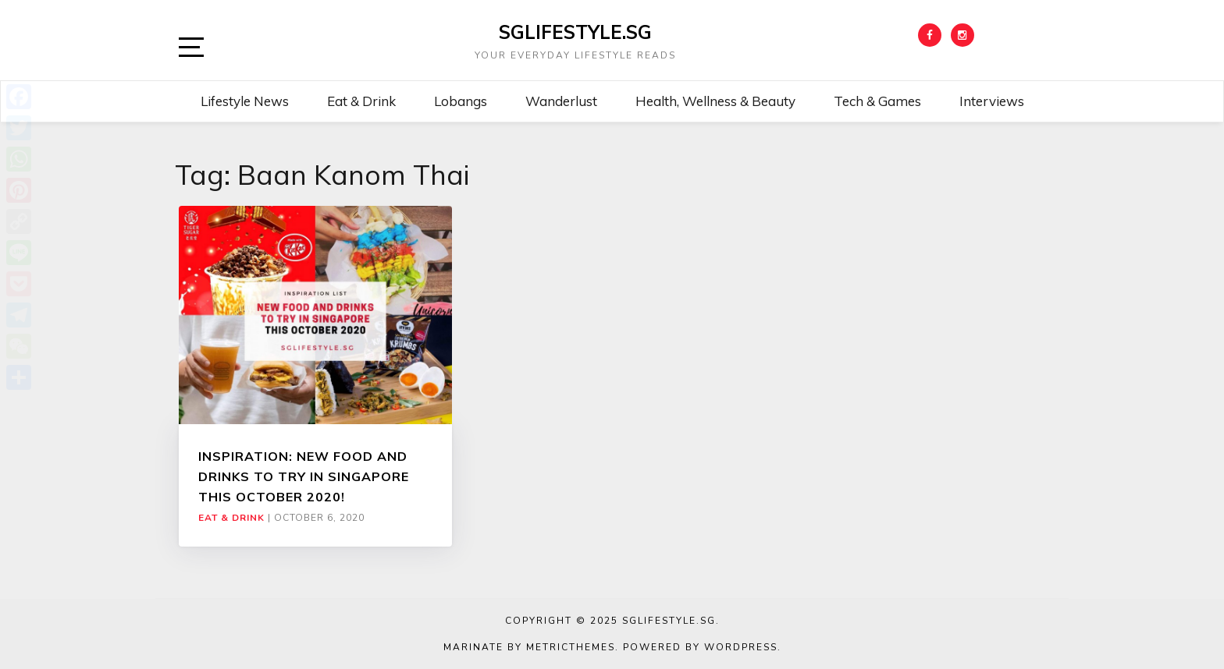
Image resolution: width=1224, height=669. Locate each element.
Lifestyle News (245, 101)
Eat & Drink (361, 101)
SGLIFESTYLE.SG (575, 32)
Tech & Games (877, 101)
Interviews (991, 101)
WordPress (740, 647)
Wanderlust (561, 101)
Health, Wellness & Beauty (715, 101)
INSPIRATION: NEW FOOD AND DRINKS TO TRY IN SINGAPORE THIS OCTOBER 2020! (303, 476)
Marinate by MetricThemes (529, 647)
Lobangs (460, 101)
